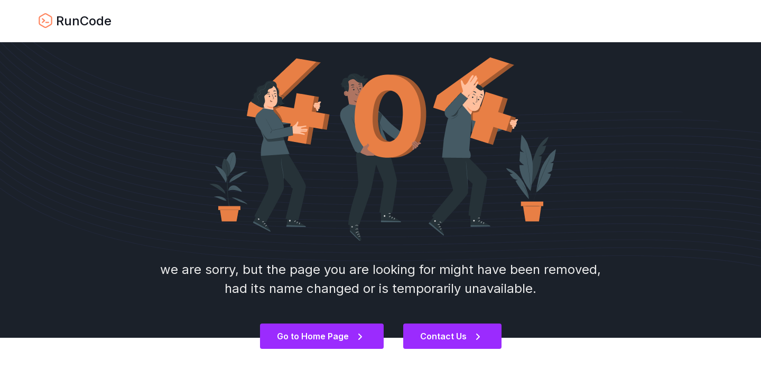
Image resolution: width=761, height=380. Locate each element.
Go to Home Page (320, 336)
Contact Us (450, 336)
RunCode (75, 20)
